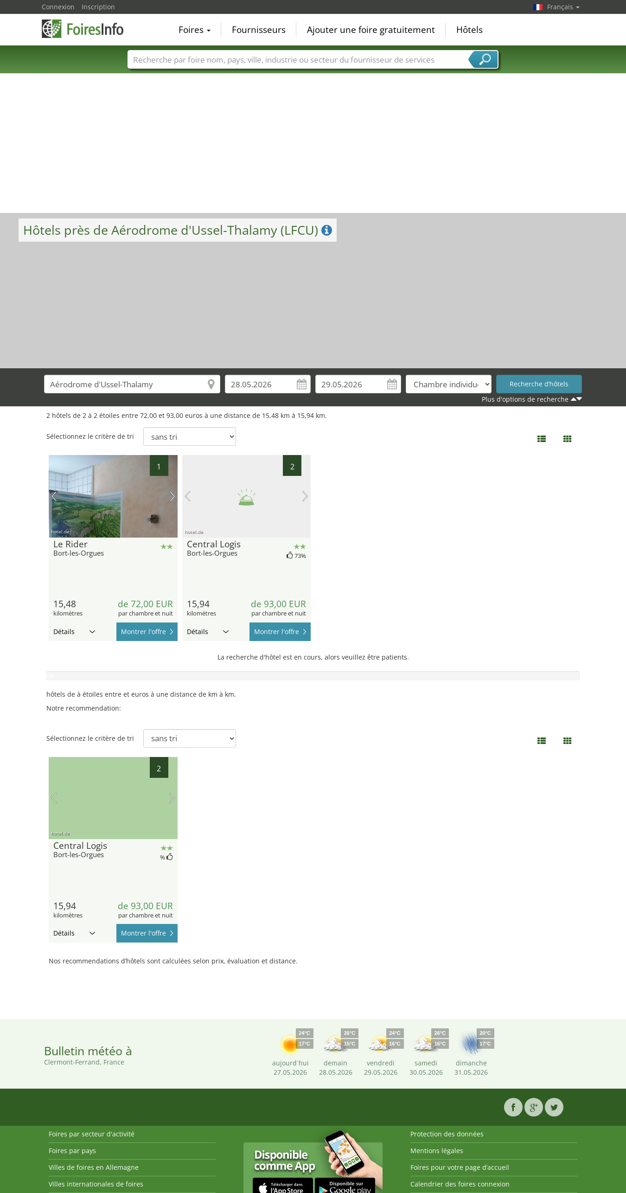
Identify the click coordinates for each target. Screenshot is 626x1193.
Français (563, 6)
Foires (195, 30)
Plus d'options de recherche (525, 399)
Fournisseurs (259, 30)
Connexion (58, 6)
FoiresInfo (88, 28)
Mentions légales (436, 1150)
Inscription (98, 6)
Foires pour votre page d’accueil (459, 1167)
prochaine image (172, 496)
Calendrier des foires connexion (460, 1184)
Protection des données (447, 1133)
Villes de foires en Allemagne (94, 1167)
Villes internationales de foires (96, 1184)
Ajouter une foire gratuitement (371, 30)
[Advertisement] (313, 143)
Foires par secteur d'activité (91, 1133)
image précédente (54, 496)
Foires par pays (72, 1150)
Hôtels (469, 30)
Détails (74, 631)
